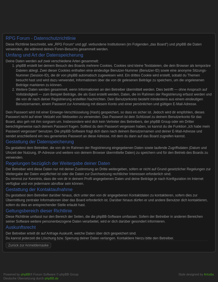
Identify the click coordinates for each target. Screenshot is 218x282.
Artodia (209, 274)
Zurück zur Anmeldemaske (28, 245)
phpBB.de (51, 278)
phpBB (25, 274)
